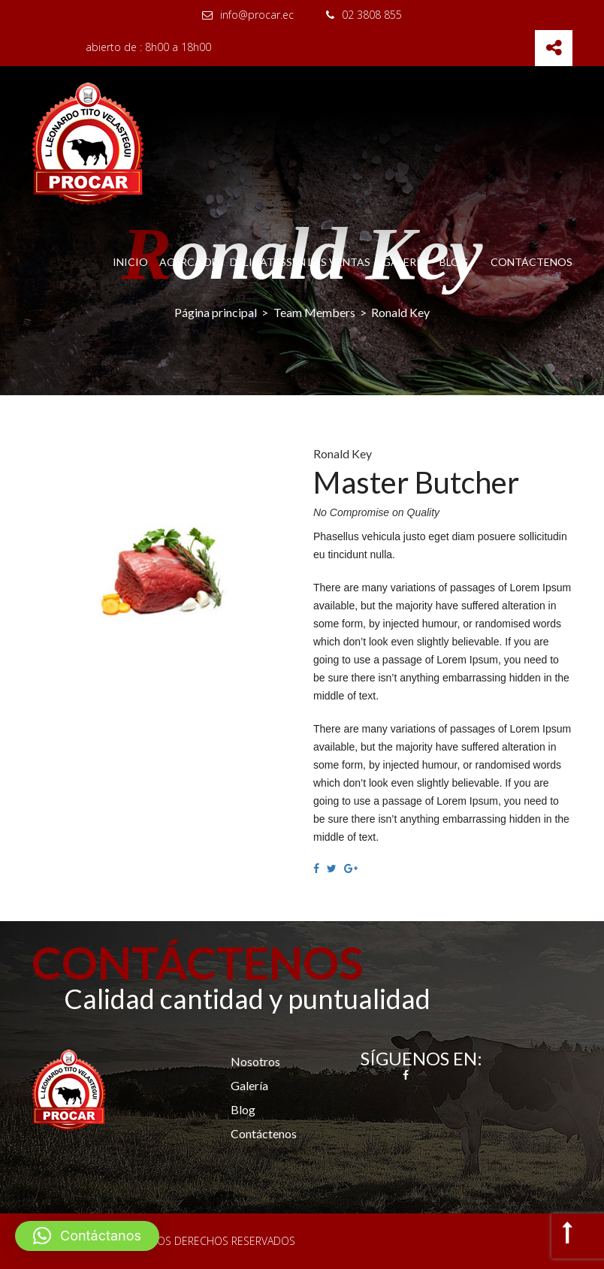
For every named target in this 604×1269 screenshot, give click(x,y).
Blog (453, 262)
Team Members (314, 312)
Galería (404, 262)
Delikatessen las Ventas (300, 262)
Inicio (130, 262)
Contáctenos (531, 262)
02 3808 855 (364, 15)
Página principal (215, 312)
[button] (87, 1236)
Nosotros (255, 1061)
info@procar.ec (248, 15)
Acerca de (188, 262)
